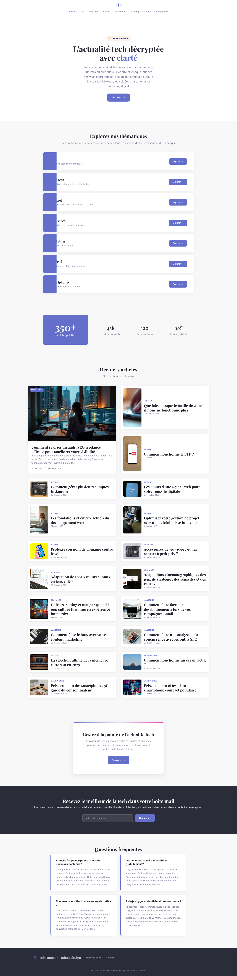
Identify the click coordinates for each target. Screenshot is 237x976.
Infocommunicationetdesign (57, 957)
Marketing (133, 11)
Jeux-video (119, 11)
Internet (106, 11)
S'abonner (145, 818)
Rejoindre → (118, 760)
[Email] (107, 818)
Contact (110, 957)
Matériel (146, 11)
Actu (82, 11)
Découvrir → (118, 97)
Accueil (73, 11)
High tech (93, 11)
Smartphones (161, 11)
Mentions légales (94, 957)
